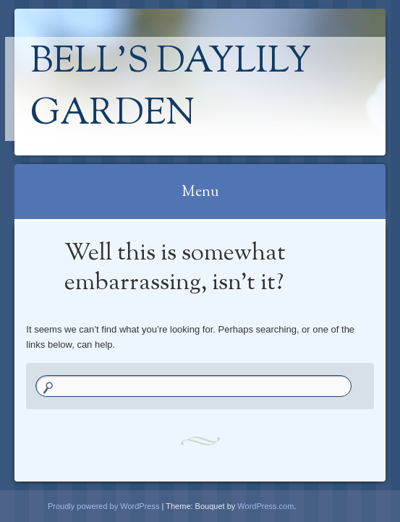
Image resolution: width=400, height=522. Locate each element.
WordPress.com (265, 506)
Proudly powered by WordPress (103, 506)
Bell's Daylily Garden (171, 89)
